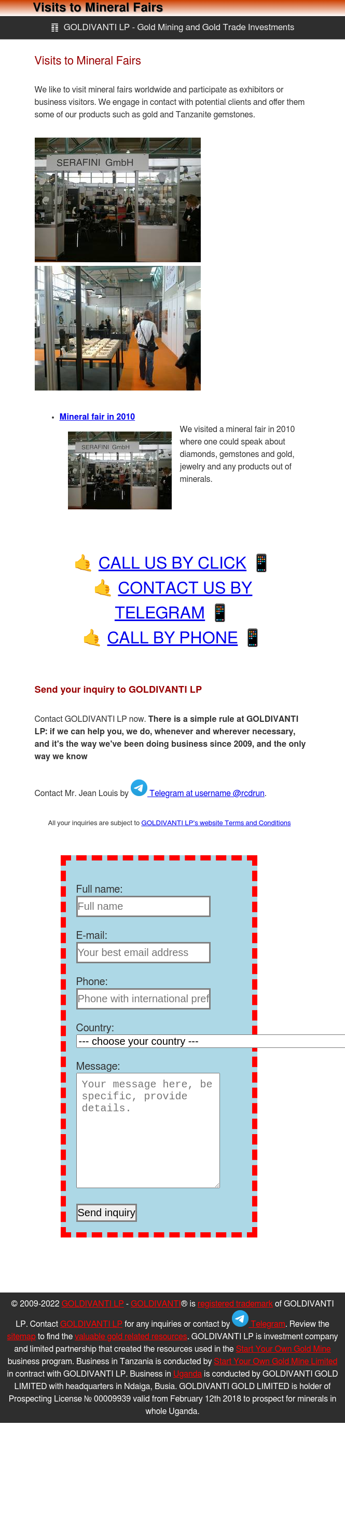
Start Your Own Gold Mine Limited (275, 1361)
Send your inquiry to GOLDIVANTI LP (118, 690)
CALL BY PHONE (172, 638)
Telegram (258, 1324)
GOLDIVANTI (156, 1304)
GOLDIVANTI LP (93, 1304)
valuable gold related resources (131, 1336)
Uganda (187, 1374)
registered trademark (235, 1304)
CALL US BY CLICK (172, 563)
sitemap (21, 1336)
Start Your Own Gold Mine (283, 1349)
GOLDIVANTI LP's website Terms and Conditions (216, 823)
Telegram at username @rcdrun (198, 793)
